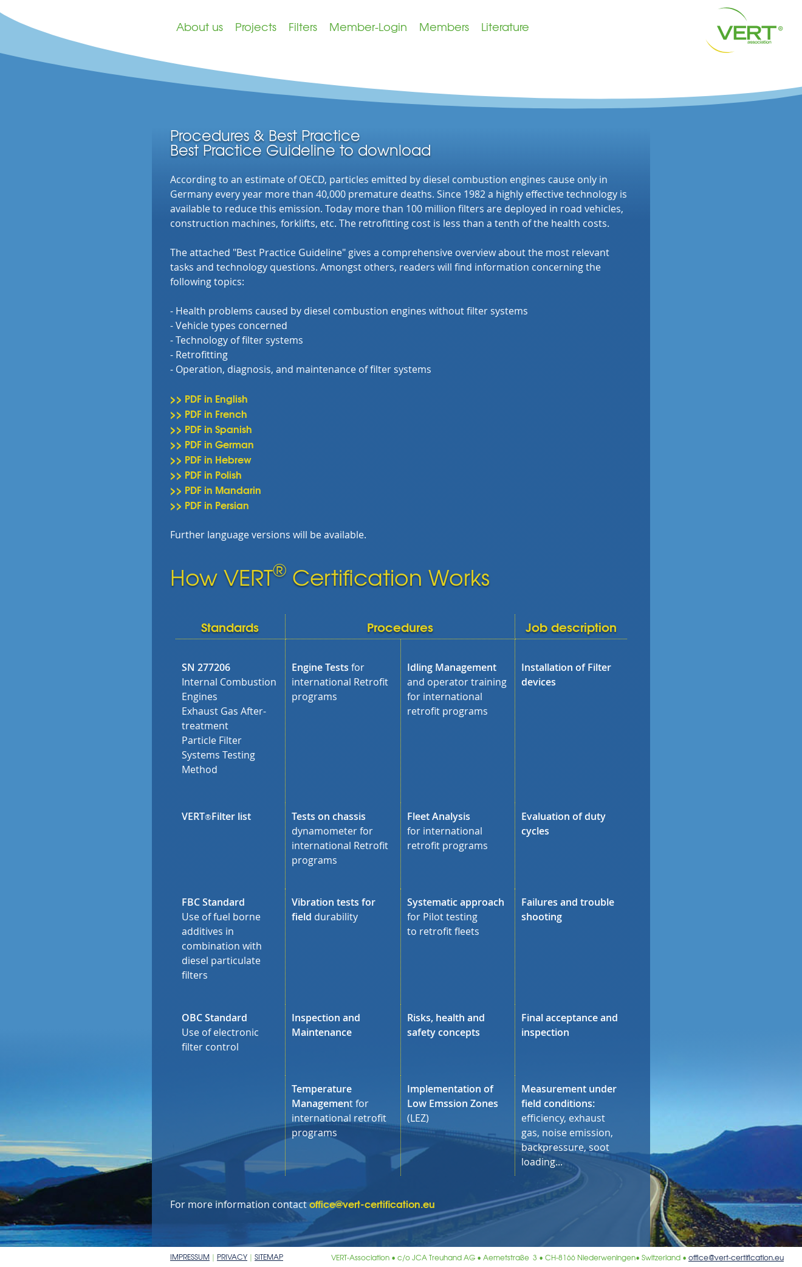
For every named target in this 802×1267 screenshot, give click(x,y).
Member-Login (368, 26)
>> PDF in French (208, 413)
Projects (255, 26)
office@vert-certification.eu (372, 1203)
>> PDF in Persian (209, 504)
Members (444, 26)
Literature (505, 26)
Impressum (190, 1256)
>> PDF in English (209, 398)
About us (199, 26)
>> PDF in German (212, 443)
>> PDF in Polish (206, 474)
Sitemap (269, 1256)
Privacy (232, 1256)
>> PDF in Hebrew (211, 459)
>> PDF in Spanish (211, 428)
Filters (303, 26)
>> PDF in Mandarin (215, 489)
